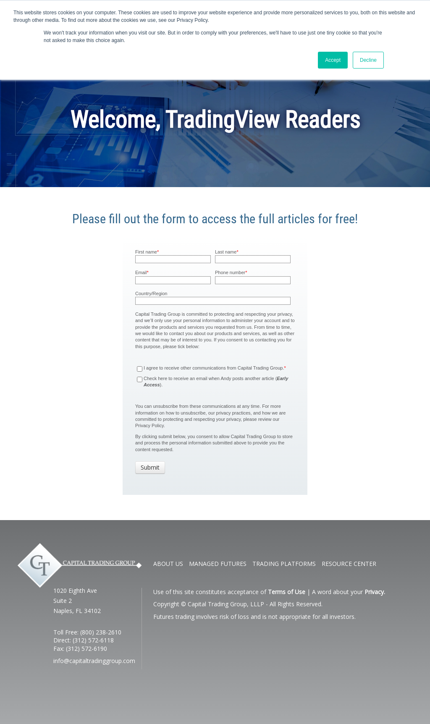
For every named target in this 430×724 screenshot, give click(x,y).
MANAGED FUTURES (217, 564)
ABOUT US (168, 564)
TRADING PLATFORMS (284, 564)
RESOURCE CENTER (349, 564)
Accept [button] (333, 60)
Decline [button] (368, 60)
